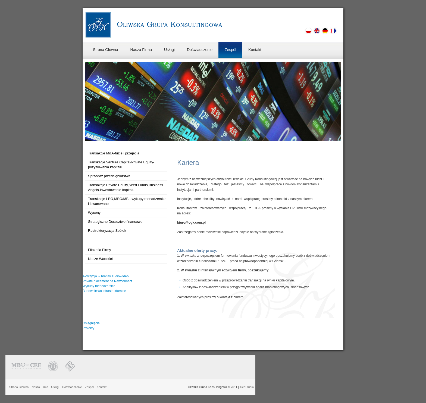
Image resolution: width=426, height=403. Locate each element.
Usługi (169, 49)
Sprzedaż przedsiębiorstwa (109, 176)
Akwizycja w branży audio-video (106, 276)
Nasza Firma (141, 49)
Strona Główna (105, 49)
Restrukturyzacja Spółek (107, 231)
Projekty (88, 328)
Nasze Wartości (100, 259)
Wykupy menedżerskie (99, 286)
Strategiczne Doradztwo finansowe (115, 222)
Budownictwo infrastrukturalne (104, 291)
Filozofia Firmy (99, 250)
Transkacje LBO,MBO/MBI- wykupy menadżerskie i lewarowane (127, 201)
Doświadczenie (199, 49)
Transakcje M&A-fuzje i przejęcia (113, 153)
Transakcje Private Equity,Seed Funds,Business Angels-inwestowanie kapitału (125, 187)
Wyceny (94, 213)
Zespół (230, 49)
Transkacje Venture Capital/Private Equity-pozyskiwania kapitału (121, 164)
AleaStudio (247, 387)
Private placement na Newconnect (107, 281)
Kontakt (254, 49)
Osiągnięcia (91, 323)
